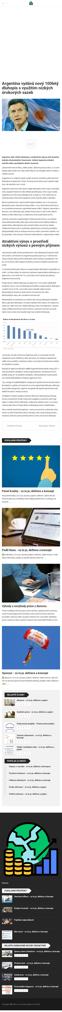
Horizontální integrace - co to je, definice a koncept (36, 986)
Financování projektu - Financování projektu (35, 724)
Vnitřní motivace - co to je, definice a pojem (28, 794)
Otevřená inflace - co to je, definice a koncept (33, 896)
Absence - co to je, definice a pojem (32, 700)
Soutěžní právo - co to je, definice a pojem (35, 712)
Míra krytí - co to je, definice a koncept (31, 932)
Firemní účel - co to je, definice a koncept (32, 963)
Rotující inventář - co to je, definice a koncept (33, 908)
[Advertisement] (31, 39)
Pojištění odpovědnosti (24, 920)
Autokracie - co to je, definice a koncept (31, 975)
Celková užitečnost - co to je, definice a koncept (29, 780)
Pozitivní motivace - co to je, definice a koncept (29, 773)
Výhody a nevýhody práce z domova (24, 606)
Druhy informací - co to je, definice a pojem (27, 787)
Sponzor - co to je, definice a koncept (25, 673)
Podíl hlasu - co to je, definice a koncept (27, 550)
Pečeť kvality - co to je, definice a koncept (28, 491)
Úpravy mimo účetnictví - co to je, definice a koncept (37, 951)
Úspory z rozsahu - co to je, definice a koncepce (30, 766)
